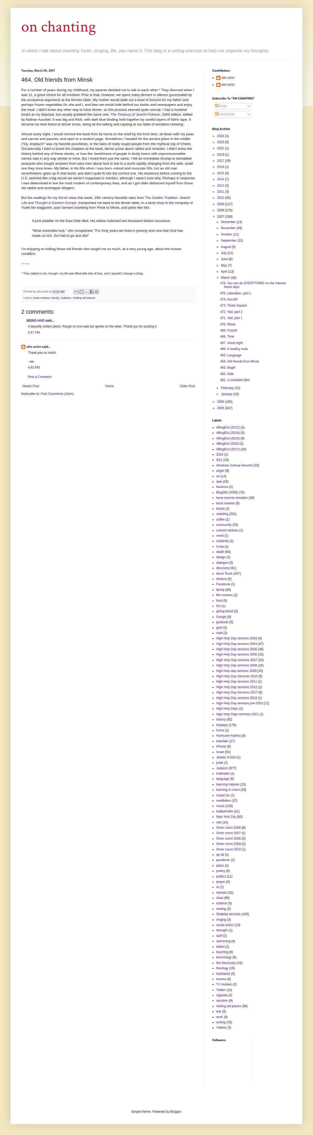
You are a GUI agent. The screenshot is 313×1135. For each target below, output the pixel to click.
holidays (222, 725)
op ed (220, 855)
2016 (221, 167)
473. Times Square (233, 305)
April (224, 271)
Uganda (221, 995)
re (217, 887)
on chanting (58, 26)
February (227, 388)
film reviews (224, 595)
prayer (220, 882)
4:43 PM (34, 367)
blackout (222, 487)
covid (220, 536)
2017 (221, 161)
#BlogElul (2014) (228, 433)
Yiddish (221, 1027)
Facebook (223, 584)
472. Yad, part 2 (231, 312)
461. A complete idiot (235, 380)
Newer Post (31, 386)
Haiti (219, 633)
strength (222, 930)
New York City (226, 817)
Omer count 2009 (228, 844)
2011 (221, 192)
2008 (221, 210)
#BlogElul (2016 (227, 444)
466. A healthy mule (234, 349)
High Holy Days (227, 708)
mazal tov (223, 795)
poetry (220, 871)
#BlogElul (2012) (228, 427)
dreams (221, 579)
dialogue (222, 563)
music (220, 806)
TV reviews (224, 984)
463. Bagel (227, 367)
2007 (221, 217)
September (229, 240)
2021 (221, 148)
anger (220, 471)
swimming (223, 941)
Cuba (220, 546)
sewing (221, 909)
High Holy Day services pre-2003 (239, 703)
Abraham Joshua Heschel (234, 465)
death (220, 552)
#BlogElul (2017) (228, 449)
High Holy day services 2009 (236, 671)
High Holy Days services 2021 (237, 714)
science (221, 903)
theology (222, 968)
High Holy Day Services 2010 (237, 676)
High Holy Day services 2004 (236, 644)
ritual (219, 898)
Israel (220, 752)
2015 (221, 173)
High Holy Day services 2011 (236, 681)
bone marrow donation (232, 498)
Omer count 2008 (228, 838)
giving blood (224, 611)
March (226, 278)
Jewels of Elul (226, 757)
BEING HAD (35, 320)
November (229, 228)
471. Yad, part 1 (231, 318)
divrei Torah (224, 573)
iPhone (221, 746)
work (219, 1017)
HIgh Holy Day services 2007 (236, 660)
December (229, 222)
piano (220, 865)
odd (218, 822)
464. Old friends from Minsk (239, 361)
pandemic (223, 860)
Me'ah (63, 198)
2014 (221, 179)
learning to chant (228, 790)
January (227, 394)
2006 (221, 402)
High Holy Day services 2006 (236, 654)
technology (224, 957)
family (55, 297)
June (225, 259)
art (218, 476)
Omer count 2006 (228, 828)
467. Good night (231, 343)
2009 (221, 204)
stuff (219, 936)
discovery (223, 568)
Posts (221, 106)
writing (220, 1022)
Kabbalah (223, 773)
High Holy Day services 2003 (236, 638)
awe (219, 481)
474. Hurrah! (229, 299)
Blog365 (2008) (227, 492)
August (226, 247)
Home (109, 386)
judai (219, 763)
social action (225, 925)
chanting (222, 514)
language (222, 779)
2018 (221, 154)
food (219, 601)
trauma (221, 979)
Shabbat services (228, 914)
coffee (220, 519)
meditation (223, 800)
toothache (223, 974)
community (224, 525)
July (224, 253)
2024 (221, 136)
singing (221, 920)
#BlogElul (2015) (228, 438)
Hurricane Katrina (228, 735)
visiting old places (84, 297)
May (224, 265)
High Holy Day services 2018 (236, 698)
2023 (221, 142)
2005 (221, 408)
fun (218, 606)
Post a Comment (39, 377)
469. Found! (228, 330)
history (220, 719)
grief (219, 628)
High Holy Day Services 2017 (237, 692)
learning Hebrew (227, 784)
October (227, 234)
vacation (222, 1000)
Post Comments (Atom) (57, 394)
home (220, 730)
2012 (221, 185)
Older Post (187, 386)
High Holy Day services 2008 (236, 665)
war (218, 1011)
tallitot (220, 947)
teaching (222, 952)
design (220, 557)
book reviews (41, 297)
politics (221, 876)
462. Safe (227, 374)
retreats (221, 892)
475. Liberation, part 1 (235, 293)
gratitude (222, 622)
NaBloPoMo (224, 811)
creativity (222, 541)
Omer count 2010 (228, 849)
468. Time (227, 336)
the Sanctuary (226, 963)
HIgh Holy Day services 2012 (236, 687)
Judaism (65, 297)
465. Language (230, 355)
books (220, 508)
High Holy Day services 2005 (236, 649)
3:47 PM (34, 332)
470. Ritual (227, 324)
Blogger (175, 1112)
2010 (221, 198)
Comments (224, 114)
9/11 (219, 460)
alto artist (34, 347)
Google (221, 617)
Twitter (220, 990)
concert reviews (227, 530)
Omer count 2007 (228, 833)
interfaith (222, 741)
